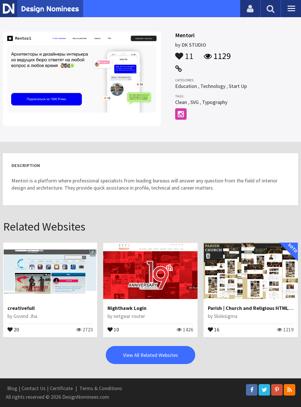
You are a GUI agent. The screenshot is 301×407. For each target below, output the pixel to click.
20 (13, 329)
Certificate (61, 388)
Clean (181, 102)
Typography (214, 102)
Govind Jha (25, 316)
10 (113, 329)
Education (186, 86)
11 (184, 53)
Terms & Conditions (100, 388)
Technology (212, 86)
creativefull (21, 308)
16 (213, 329)
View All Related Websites (150, 355)
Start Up (238, 86)
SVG (194, 102)
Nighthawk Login (127, 308)
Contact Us (34, 388)
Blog (12, 388)
